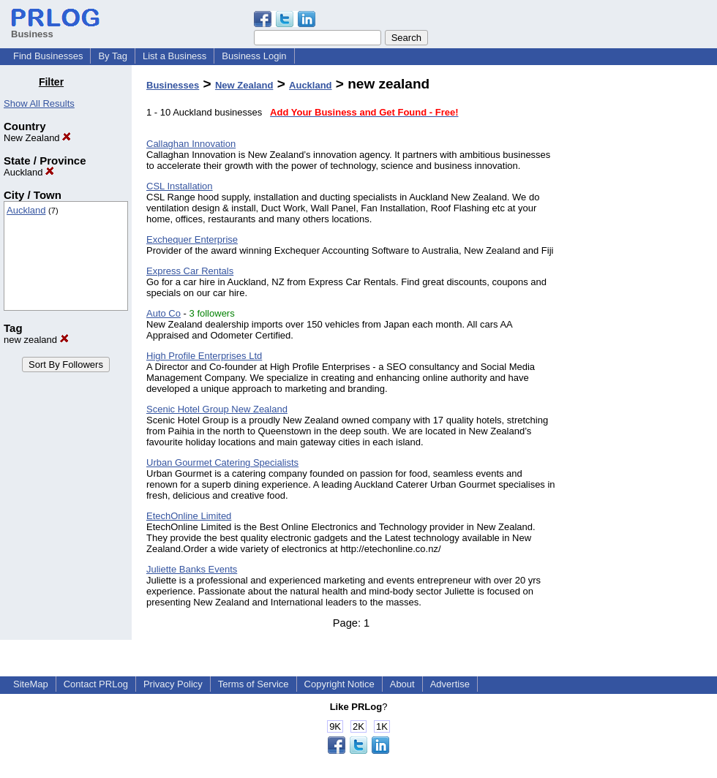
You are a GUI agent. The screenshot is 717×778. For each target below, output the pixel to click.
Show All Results (39, 103)
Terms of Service (253, 684)
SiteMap (30, 684)
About (402, 684)
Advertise (450, 684)
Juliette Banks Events (191, 569)
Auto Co (163, 313)
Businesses (172, 85)
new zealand (36, 339)
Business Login (254, 55)
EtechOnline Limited (188, 515)
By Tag (112, 55)
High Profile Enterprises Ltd (204, 355)
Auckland (29, 172)
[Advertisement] (642, 295)
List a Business (174, 55)
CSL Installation (179, 186)
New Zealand (37, 137)
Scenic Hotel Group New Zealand (217, 409)
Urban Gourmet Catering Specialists (222, 462)
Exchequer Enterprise (192, 239)
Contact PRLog (96, 684)
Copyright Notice (339, 684)
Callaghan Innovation (191, 143)
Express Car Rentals (189, 270)
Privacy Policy (173, 684)
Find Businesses (48, 55)
